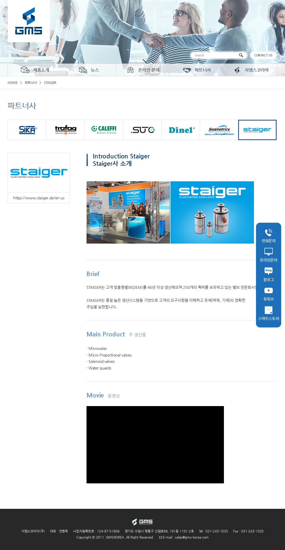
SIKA (27, 130)
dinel (181, 130)
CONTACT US (263, 55)
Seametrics (219, 130)
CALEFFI (104, 130)
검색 (242, 55)
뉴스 (88, 70)
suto (142, 130)
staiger (257, 130)
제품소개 (34, 70)
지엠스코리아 (250, 70)
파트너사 (196, 70)
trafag (65, 130)
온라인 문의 (142, 70)
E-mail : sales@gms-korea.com (184, 537)
